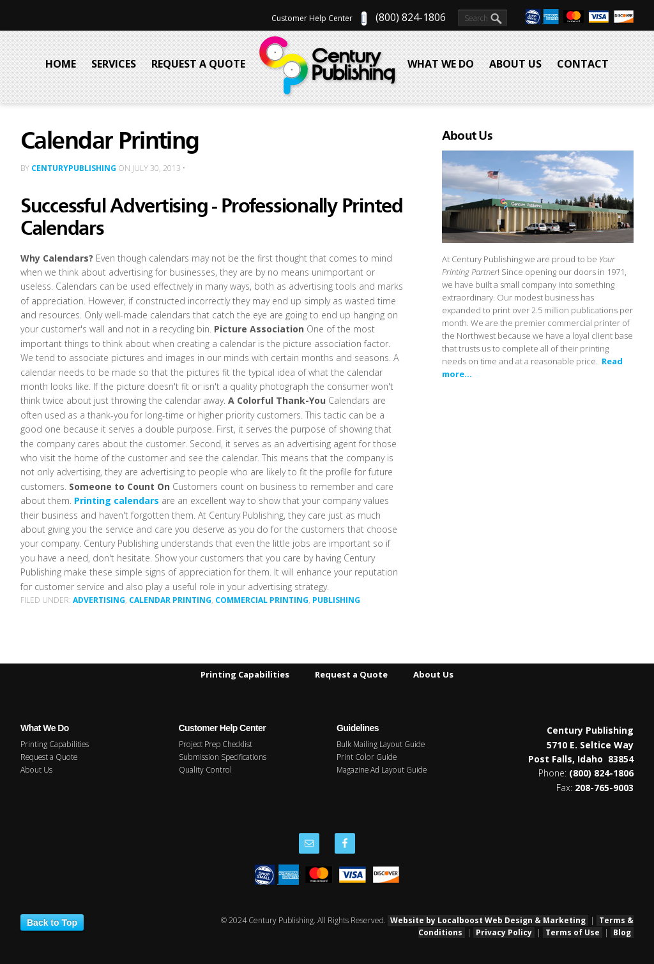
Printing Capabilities (245, 674)
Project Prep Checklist (215, 744)
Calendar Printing (170, 600)
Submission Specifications (222, 757)
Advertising (99, 600)
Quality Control (205, 769)
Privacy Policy (504, 932)
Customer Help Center (312, 18)
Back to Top (52, 922)
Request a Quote (351, 674)
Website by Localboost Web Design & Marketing (488, 920)
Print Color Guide (367, 757)
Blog (622, 932)
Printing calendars (116, 500)
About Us (433, 674)
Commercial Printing (261, 600)
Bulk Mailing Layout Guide (381, 744)
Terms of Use (572, 932)
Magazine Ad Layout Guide (382, 769)
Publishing (336, 600)
